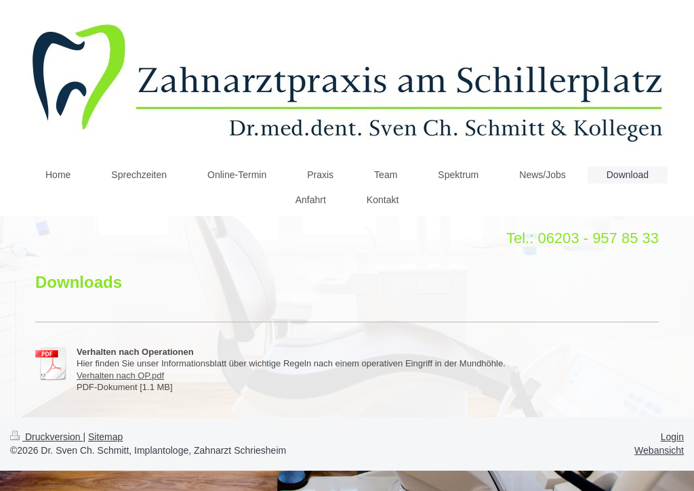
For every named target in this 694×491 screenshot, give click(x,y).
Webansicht (659, 450)
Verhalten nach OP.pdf (120, 375)
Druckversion (46, 436)
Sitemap (105, 436)
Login (672, 436)
